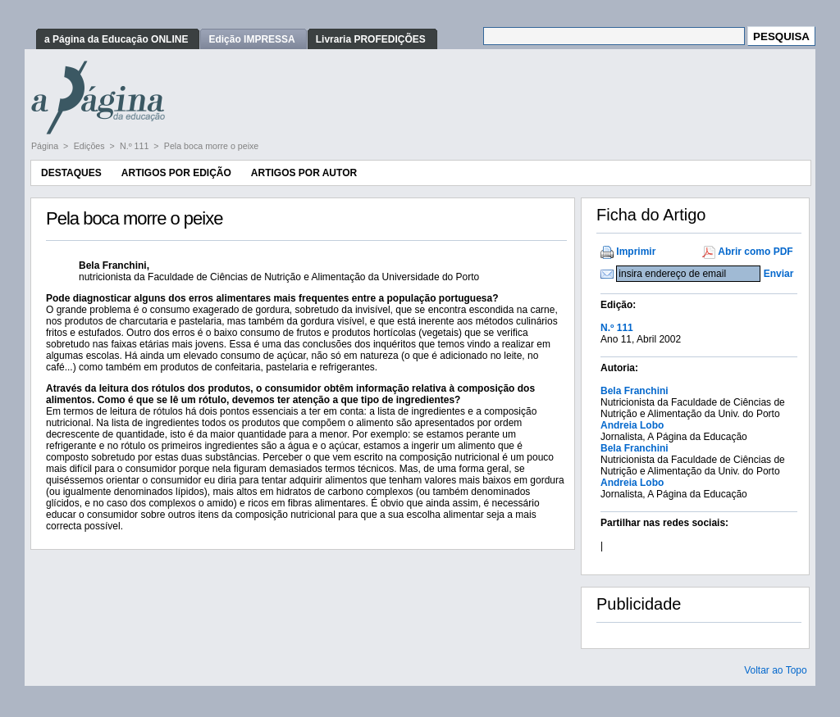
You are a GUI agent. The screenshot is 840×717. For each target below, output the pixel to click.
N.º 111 (135, 146)
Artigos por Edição (176, 173)
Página (46, 146)
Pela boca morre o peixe (211, 146)
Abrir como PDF (755, 251)
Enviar (779, 273)
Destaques (71, 173)
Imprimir (635, 251)
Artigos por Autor (304, 173)
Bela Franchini (634, 391)
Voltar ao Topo (775, 670)
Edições (90, 146)
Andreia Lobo (632, 425)
